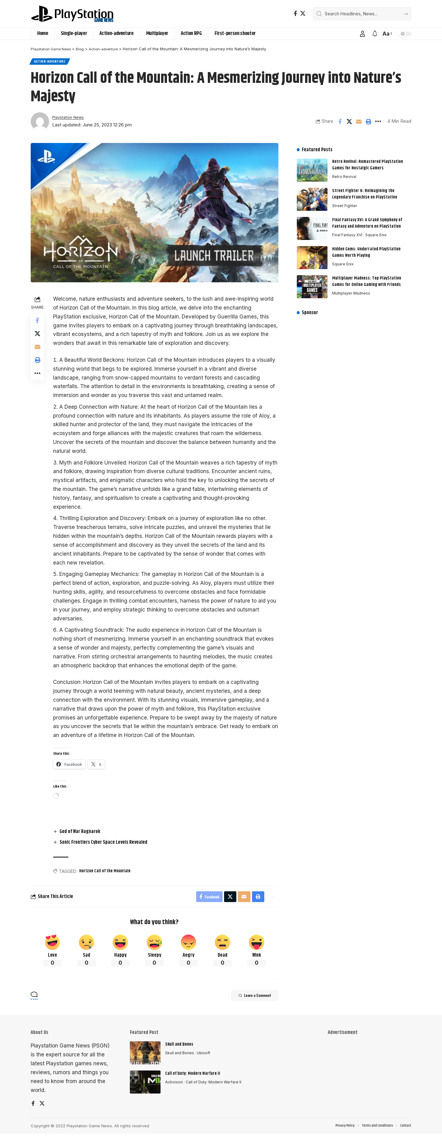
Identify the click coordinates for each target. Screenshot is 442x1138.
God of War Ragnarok (81, 833)
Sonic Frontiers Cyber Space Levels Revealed (105, 844)
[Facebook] (295, 13)
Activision (174, 1085)
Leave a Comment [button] (249, 999)
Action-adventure (51, 62)
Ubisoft (205, 1056)
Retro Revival (344, 174)
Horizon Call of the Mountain (106, 873)
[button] (362, 34)
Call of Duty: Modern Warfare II (192, 1077)
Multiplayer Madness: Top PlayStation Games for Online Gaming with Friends (366, 278)
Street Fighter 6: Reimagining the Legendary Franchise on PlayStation (364, 191)
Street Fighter (345, 203)
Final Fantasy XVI (348, 232)
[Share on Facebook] (339, 123)
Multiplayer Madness (352, 290)
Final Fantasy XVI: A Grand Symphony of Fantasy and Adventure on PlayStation (367, 220)
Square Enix (379, 232)
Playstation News (70, 119)
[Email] (359, 123)
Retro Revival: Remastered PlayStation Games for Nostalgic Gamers (367, 162)
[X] (303, 13)
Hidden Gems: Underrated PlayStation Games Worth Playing (366, 249)
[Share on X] (349, 123)
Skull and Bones (179, 1047)
